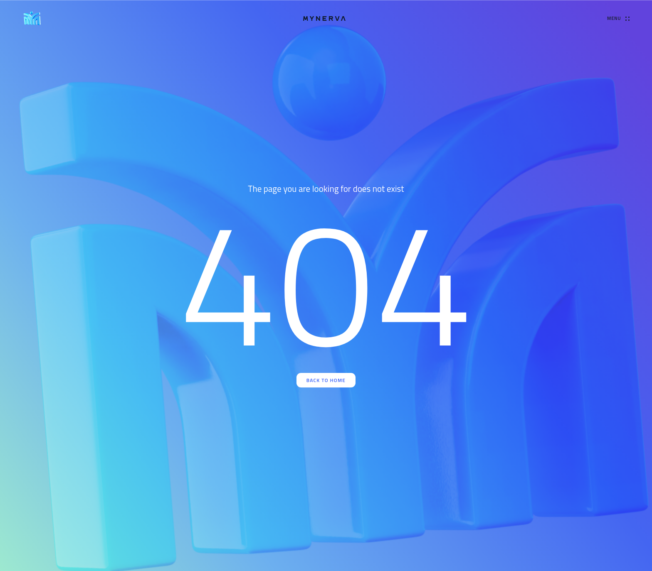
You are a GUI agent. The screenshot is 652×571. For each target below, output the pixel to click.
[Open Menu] (618, 18)
